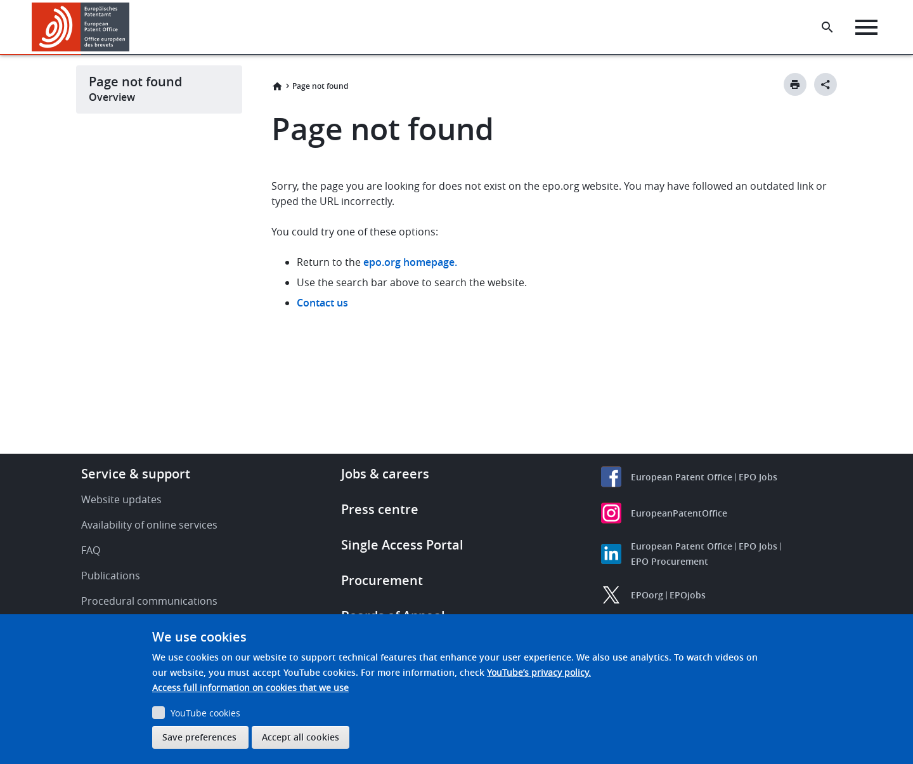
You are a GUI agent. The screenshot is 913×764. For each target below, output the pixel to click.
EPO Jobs (758, 477)
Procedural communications (149, 601)
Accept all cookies (300, 737)
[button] (131, 27)
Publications (110, 576)
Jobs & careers (385, 473)
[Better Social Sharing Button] (825, 84)
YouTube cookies (205, 713)
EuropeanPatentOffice (679, 513)
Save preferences (199, 737)
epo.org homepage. (410, 262)
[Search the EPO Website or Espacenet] (827, 27)
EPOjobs (688, 595)
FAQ (90, 550)
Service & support (135, 473)
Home (277, 86)
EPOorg (647, 595)
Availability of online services (149, 525)
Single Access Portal (402, 544)
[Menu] (866, 27)
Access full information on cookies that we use (250, 688)
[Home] (81, 27)
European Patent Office (681, 477)
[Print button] (795, 84)
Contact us (322, 303)
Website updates (121, 499)
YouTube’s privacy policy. (539, 672)
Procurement (382, 580)
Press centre (379, 509)
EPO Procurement (669, 561)
